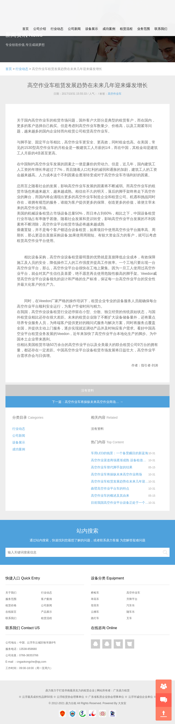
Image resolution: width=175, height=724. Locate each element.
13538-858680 (28, 649)
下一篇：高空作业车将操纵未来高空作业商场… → (87, 402)
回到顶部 (164, 714)
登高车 (95, 605)
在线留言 (10, 611)
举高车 (95, 599)
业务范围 (143, 29)
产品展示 (46, 611)
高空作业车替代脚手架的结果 (111, 467)
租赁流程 (126, 29)
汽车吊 (130, 605)
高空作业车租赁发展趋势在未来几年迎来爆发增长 (119, 481)
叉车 (129, 618)
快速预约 (164, 700)
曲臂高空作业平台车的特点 (110, 488)
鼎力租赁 (19, 11)
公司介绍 (39, 29)
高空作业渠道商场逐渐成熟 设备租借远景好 (119, 460)
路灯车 (95, 618)
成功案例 (109, 29)
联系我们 (160, 29)
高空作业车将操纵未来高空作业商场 (116, 474)
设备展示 (91, 29)
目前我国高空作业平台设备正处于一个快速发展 (119, 502)
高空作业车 (114, 93)
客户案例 (46, 599)
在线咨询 (164, 686)
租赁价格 (10, 605)
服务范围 (10, 599)
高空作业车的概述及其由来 (110, 495)
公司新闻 (74, 29)
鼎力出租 (70, 703)
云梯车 (95, 611)
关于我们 (10, 592)
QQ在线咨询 (95, 644)
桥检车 (95, 592)
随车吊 (130, 611)
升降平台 (131, 599)
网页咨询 (118, 644)
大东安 (122, 703)
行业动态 (57, 29)
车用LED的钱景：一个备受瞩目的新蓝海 (119, 453)
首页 (25, 29)
